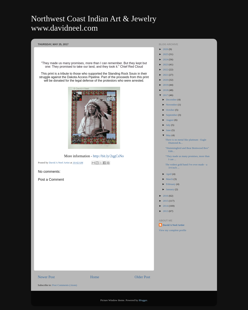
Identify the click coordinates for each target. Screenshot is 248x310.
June (168, 130)
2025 (166, 54)
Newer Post (46, 277)
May (168, 135)
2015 (166, 200)
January (170, 189)
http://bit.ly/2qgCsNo (108, 156)
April (169, 174)
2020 (166, 79)
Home (94, 277)
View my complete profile (172, 230)
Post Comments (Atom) (64, 285)
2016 (166, 195)
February (171, 184)
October (170, 109)
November (172, 104)
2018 (166, 90)
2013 (166, 211)
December (171, 99)
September (172, 114)
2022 (166, 69)
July (168, 124)
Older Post (142, 277)
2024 (166, 59)
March (170, 179)
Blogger (143, 300)
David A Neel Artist (173, 225)
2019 (166, 84)
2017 (166, 95)
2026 (166, 49)
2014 (166, 205)
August (170, 119)
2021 (166, 74)
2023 (166, 64)
